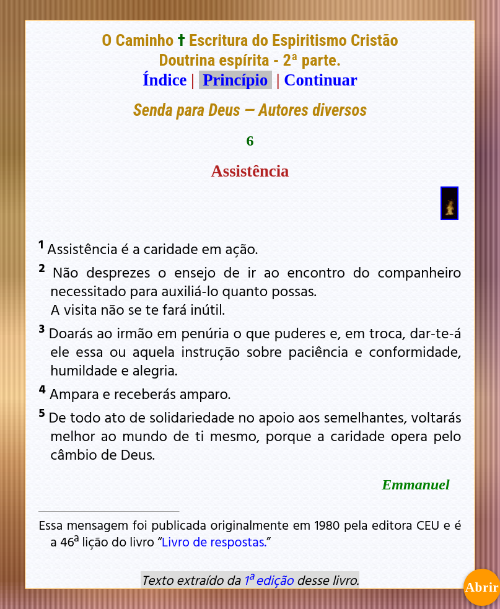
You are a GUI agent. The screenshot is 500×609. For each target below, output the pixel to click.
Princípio (235, 80)
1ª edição (268, 580)
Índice (164, 80)
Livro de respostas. (214, 541)
